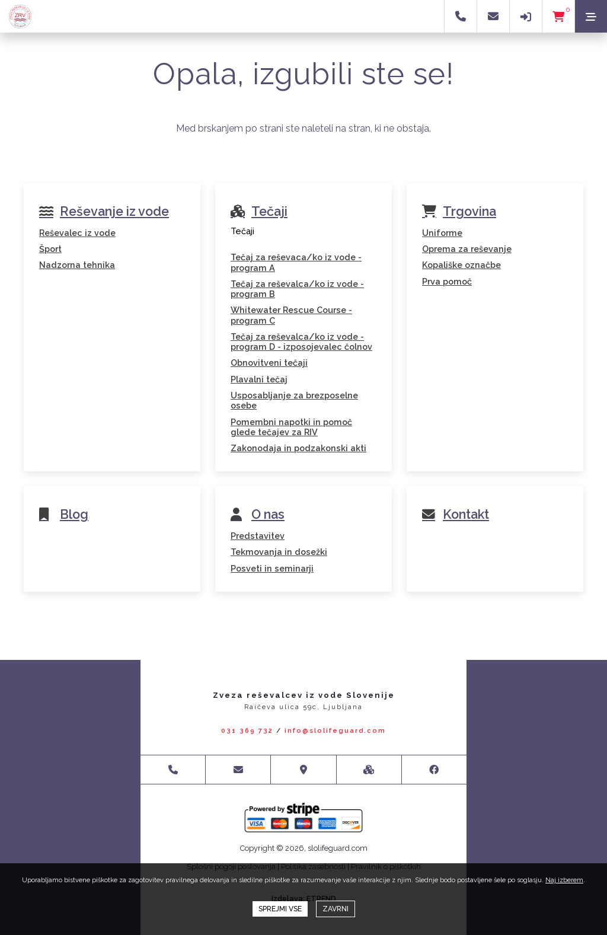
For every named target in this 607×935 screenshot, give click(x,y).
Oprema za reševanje (467, 249)
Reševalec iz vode (77, 233)
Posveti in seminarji (272, 568)
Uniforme (442, 233)
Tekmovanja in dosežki (279, 552)
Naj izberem (564, 880)
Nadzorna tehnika (77, 265)
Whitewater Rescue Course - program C (291, 315)
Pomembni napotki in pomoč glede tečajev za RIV (291, 427)
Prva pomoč (447, 281)
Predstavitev (258, 536)
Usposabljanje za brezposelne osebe (294, 400)
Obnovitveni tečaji (269, 363)
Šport (50, 249)
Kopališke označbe (461, 265)
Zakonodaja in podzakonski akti (298, 448)
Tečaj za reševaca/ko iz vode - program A (296, 262)
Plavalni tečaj (259, 379)
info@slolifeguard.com (335, 731)
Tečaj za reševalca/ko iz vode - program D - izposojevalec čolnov (301, 341)
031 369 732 (247, 731)
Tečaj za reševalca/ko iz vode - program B (297, 289)
